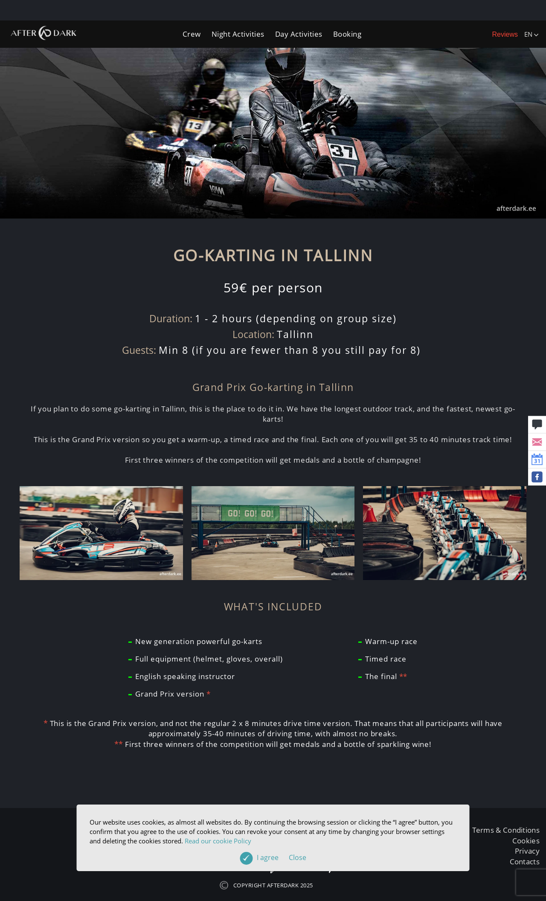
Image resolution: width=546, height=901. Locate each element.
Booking (347, 34)
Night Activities (238, 34)
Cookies (526, 841)
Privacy (527, 851)
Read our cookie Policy (218, 841)
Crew (192, 34)
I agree (281, 857)
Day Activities (298, 34)
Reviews (505, 34)
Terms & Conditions (506, 830)
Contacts (525, 861)
